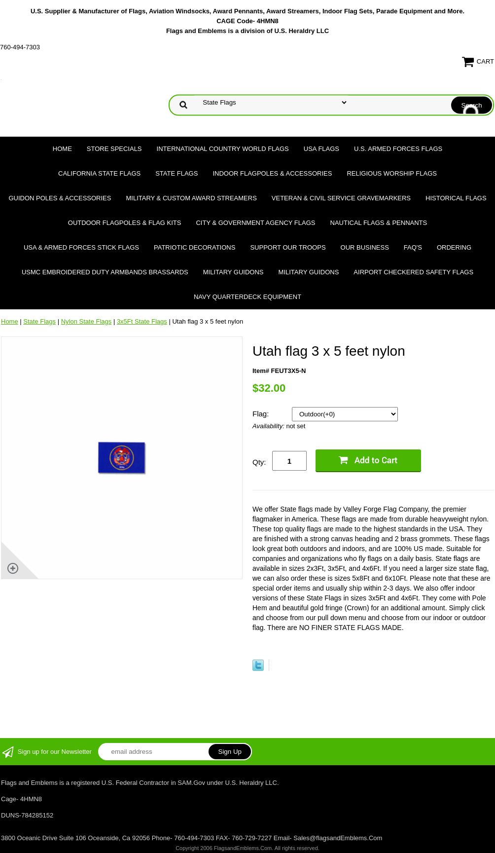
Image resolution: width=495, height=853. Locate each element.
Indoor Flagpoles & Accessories (272, 173)
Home (62, 148)
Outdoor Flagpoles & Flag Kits (124, 222)
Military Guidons (233, 272)
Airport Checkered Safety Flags (413, 272)
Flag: (261, 413)
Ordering (454, 247)
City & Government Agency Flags (255, 222)
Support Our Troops (287, 247)
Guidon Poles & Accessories (59, 198)
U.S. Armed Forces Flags (398, 148)
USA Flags (321, 148)
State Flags (176, 173)
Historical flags (456, 198)
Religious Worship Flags (392, 173)
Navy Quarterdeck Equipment (247, 296)
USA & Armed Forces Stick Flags (81, 247)
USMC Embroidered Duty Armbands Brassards (105, 272)
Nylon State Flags (86, 321)
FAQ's (413, 247)
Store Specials (114, 148)
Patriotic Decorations (194, 247)
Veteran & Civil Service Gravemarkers (341, 198)
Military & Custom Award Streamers (191, 198)
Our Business (365, 247)
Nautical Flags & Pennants (378, 222)
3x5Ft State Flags (142, 321)
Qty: (259, 462)
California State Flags (99, 173)
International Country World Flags (223, 148)
